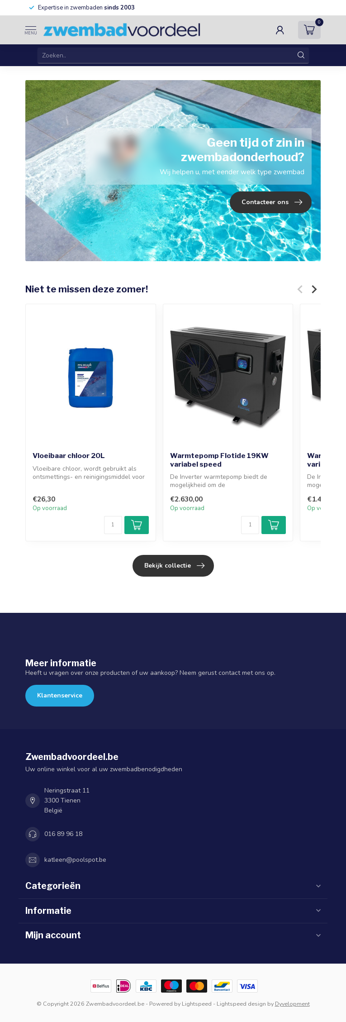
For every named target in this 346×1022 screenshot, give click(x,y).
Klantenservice (59, 695)
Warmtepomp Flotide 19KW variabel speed (219, 460)
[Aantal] (113, 525)
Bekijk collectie (174, 566)
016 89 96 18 (63, 834)
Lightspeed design (241, 1004)
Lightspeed (197, 1004)
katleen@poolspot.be (75, 859)
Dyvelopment (292, 1004)
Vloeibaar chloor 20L (69, 456)
